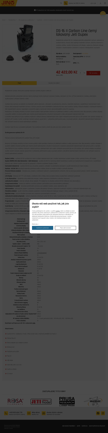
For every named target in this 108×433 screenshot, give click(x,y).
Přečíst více (35, 224)
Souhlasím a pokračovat (42, 228)
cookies (58, 211)
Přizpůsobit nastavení (65, 228)
